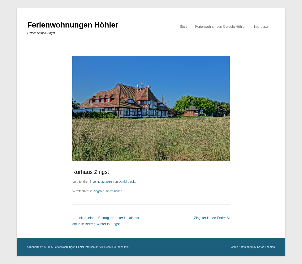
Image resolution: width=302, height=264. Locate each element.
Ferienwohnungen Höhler (72, 25)
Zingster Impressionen (107, 191)
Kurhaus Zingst (90, 172)
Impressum (262, 26)
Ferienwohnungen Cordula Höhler (220, 26)
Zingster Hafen (212, 218)
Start (183, 26)
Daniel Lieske (127, 181)
